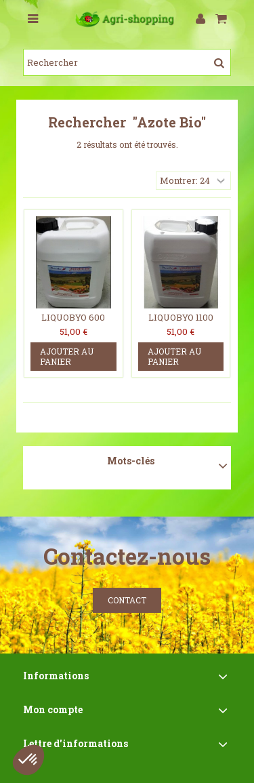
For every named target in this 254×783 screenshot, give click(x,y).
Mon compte (53, 709)
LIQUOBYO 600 (73, 317)
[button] (28, 760)
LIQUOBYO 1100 (180, 317)
